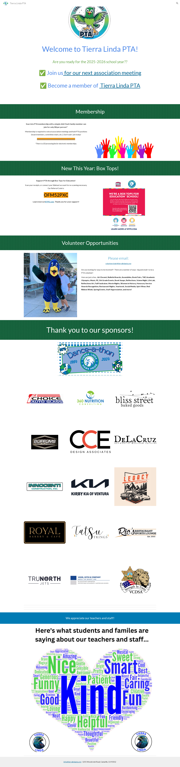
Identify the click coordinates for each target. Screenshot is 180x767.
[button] (177, 3)
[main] (90, 71)
